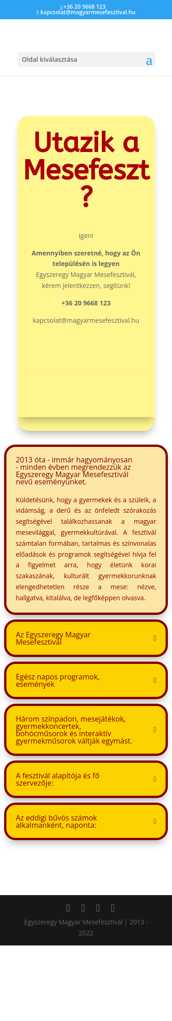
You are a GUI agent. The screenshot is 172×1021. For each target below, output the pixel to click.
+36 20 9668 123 (84, 7)
